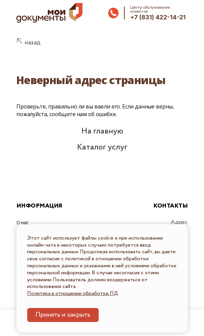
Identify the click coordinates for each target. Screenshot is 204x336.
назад (32, 42)
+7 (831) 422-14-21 (158, 17)
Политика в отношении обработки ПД (72, 293)
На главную (102, 131)
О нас (22, 222)
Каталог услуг (102, 147)
